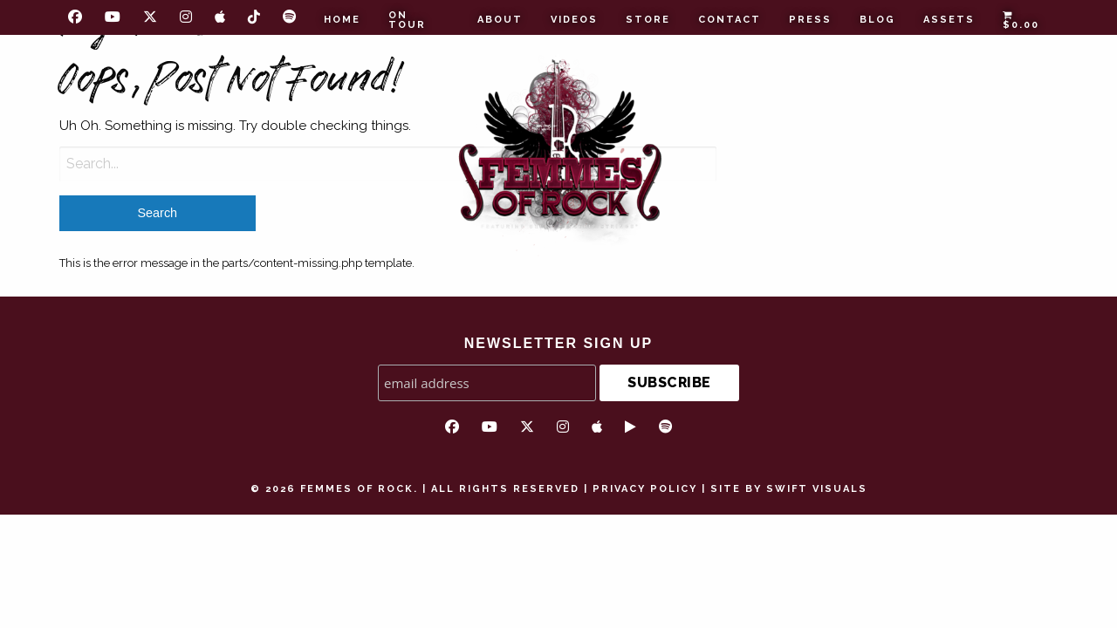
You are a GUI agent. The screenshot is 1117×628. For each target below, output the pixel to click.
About (500, 19)
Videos (574, 19)
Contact (729, 19)
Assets (949, 19)
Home (342, 19)
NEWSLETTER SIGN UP (558, 343)
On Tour (407, 20)
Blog (877, 19)
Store (648, 19)
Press (810, 19)
